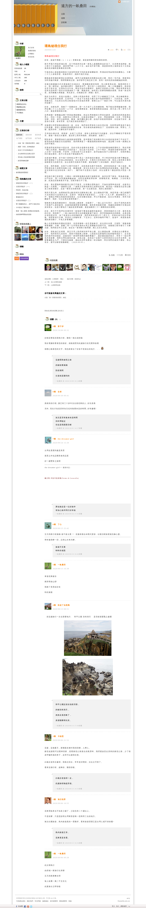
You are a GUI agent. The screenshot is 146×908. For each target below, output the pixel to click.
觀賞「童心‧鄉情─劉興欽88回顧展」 (28, 211)
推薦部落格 (32, 51)
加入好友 (31, 47)
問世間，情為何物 (22, 190)
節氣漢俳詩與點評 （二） (24, 193)
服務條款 (45, 901)
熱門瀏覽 (19, 138)
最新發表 (19, 135)
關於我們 (30, 901)
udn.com (127, 901)
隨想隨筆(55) (21, 110)
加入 (117, 906)
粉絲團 (20, 906)
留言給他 (31, 57)
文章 (63, 14)
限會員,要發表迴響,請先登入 (54, 311)
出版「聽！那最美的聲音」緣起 (55, 297)
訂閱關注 (31, 54)
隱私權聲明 (63, 901)
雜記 (61, 279)
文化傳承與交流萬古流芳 (26, 154)
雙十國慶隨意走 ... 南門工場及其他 (28, 204)
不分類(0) (20, 113)
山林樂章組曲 (55, 285)
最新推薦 (38, 135)
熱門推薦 (38, 138)
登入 (113, 906)
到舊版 (92, 6)
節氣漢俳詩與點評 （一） (24, 183)
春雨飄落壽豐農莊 (22, 172)
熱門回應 (29, 138)
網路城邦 (124, 906)
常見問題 (38, 901)
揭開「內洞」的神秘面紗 (26, 147)
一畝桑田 (59, 381)
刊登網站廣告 (20, 901)
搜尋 (41, 94)
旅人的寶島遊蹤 (56, 282)
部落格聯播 (24, 258)
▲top (128, 898)
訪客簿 (63, 22)
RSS (16, 258)
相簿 (63, 18)
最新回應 (29, 135)
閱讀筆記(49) (21, 107)
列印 (129, 255)
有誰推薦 (54, 260)
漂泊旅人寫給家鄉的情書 (26, 157)
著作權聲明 (54, 901)
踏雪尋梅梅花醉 (23, 161)
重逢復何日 (20, 197)
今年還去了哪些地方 (23, 207)
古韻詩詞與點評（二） (23, 200)
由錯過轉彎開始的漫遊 (23, 214)
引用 (121, 255)
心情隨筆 (55, 279)
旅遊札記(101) (21, 104)
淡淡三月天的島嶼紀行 (25, 150)
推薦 (113, 255)
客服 (70, 901)
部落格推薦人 (25, 224)
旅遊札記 (78, 279)
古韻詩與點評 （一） (23, 186)
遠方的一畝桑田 (74, 6)
